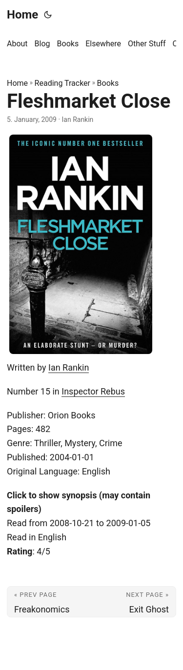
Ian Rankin (68, 367)
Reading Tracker (62, 83)
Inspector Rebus (93, 391)
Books (108, 83)
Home (22, 14)
